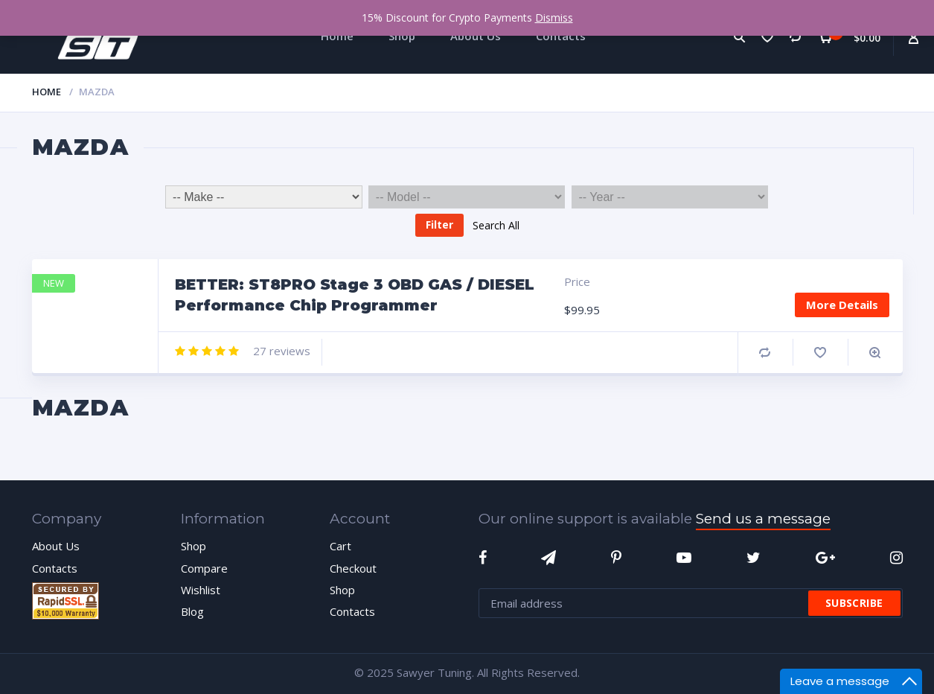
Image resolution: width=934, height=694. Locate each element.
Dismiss (554, 17)
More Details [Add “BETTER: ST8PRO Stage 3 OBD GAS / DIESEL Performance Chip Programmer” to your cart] (842, 304)
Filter (439, 224)
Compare (764, 352)
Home (46, 91)
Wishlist (200, 589)
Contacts (54, 568)
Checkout (353, 568)
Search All (496, 224)
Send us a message (763, 518)
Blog (192, 611)
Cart (340, 545)
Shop (193, 545)
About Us (56, 545)
